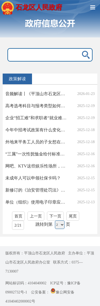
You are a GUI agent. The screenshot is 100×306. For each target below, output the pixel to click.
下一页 (55, 216)
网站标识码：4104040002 (25, 283)
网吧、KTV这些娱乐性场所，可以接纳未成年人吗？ (36, 166)
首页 (18, 216)
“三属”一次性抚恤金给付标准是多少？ (36, 154)
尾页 (73, 216)
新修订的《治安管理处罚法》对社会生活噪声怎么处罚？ (36, 190)
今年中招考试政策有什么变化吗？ (36, 130)
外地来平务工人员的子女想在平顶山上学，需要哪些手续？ (36, 142)
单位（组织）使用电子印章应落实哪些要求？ (36, 202)
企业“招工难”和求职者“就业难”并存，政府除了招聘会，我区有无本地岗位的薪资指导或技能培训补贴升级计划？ (36, 118)
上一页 (36, 216)
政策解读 (17, 78)
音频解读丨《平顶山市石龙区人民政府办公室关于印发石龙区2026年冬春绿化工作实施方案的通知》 (36, 93)
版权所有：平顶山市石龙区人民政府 (35, 253)
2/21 (18, 225)
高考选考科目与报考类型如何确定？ (36, 106)
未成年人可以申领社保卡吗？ (33, 178)
